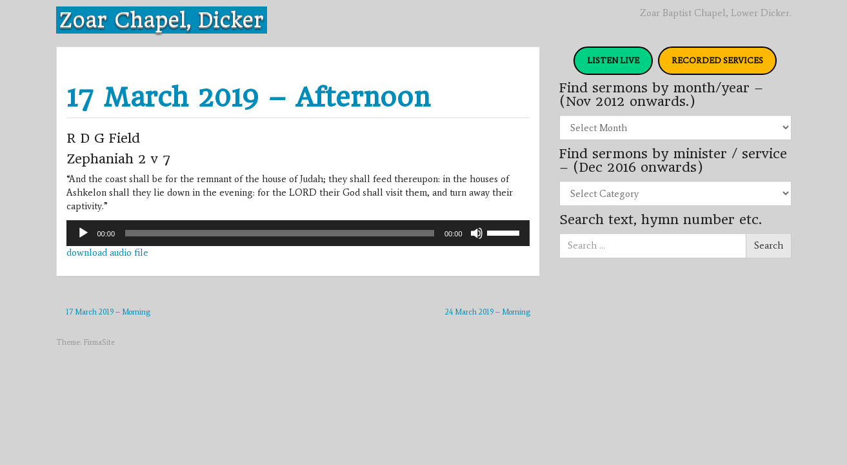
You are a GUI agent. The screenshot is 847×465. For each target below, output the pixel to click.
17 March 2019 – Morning (108, 311)
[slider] (279, 233)
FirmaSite (99, 342)
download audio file (107, 252)
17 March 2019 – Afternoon (248, 97)
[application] (298, 233)
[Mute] (476, 233)
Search (768, 245)
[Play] (83, 233)
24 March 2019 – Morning (487, 311)
